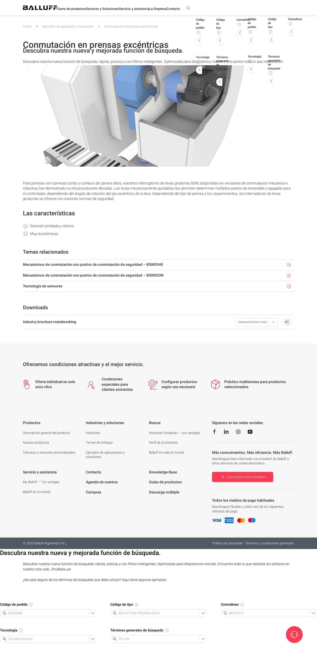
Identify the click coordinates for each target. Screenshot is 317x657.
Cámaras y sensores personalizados (49, 452)
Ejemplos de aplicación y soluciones (68, 26)
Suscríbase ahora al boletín (242, 477)
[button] (71, 9)
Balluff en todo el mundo (166, 452)
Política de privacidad (227, 543)
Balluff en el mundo (36, 492)
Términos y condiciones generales (269, 543)
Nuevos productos (36, 443)
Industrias (93, 433)
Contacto (173, 9)
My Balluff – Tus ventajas (41, 482)
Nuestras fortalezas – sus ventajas (174, 433)
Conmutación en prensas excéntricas (131, 26)
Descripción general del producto (46, 433)
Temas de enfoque (99, 443)
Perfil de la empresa (163, 443)
